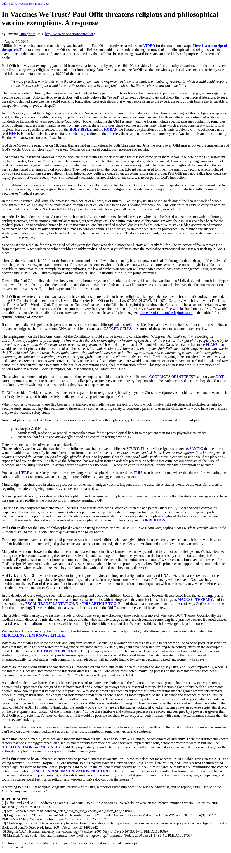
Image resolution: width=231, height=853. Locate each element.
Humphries (27, 34)
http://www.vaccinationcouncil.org (70, 34)
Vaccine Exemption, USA (34, 3)
